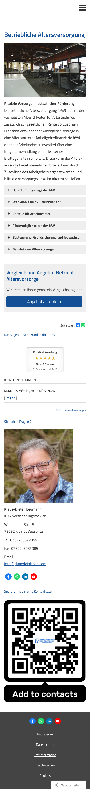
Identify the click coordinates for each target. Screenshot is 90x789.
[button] (34, 190)
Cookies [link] (45, 775)
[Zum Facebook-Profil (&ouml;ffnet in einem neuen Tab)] (8, 576)
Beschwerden (45, 765)
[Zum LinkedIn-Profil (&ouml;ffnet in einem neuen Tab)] (25, 576)
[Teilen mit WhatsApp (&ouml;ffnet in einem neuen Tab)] (83, 325)
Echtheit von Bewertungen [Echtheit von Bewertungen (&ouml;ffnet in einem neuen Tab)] (72, 410)
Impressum (45, 734)
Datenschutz (45, 744)
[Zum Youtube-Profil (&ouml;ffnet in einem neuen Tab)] (34, 576)
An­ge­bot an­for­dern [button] (44, 301)
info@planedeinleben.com (25, 564)
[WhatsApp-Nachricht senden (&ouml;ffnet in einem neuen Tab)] (17, 576)
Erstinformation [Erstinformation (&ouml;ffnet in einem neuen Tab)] (45, 754)
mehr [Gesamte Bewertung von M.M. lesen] (10, 398)
